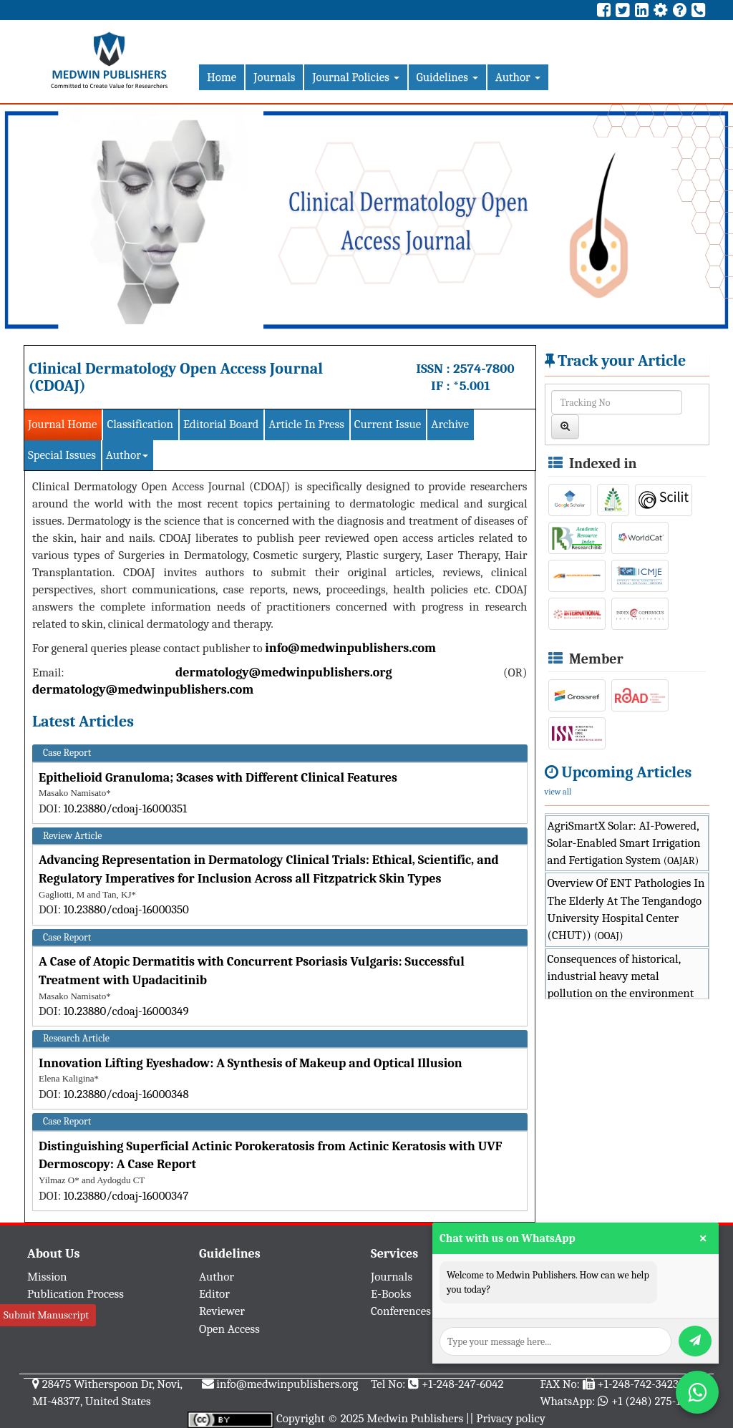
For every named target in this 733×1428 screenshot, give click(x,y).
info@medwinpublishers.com (350, 648)
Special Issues (62, 455)
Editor (214, 1294)
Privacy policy (510, 1418)
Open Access (229, 1329)
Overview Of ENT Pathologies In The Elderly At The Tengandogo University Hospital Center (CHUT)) (626, 909)
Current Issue (387, 424)
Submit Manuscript (46, 1314)
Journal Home (62, 424)
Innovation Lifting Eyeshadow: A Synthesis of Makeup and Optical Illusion (250, 1063)
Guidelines (447, 77)
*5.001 (471, 386)
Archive (450, 424)
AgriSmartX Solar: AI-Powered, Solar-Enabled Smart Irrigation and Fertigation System (624, 843)
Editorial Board (220, 424)
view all (558, 792)
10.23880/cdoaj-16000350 (126, 909)
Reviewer (222, 1311)
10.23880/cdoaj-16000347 (126, 1196)
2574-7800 (484, 369)
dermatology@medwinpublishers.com (142, 689)
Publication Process (75, 1294)
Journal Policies (355, 77)
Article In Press (306, 424)
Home (221, 77)
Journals (274, 77)
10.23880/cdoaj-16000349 (126, 1011)
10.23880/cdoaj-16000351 (126, 808)
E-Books (391, 1294)
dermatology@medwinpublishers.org (283, 672)
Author (517, 77)
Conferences (401, 1311)
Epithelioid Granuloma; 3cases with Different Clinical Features (218, 777)
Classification (140, 424)
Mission (47, 1276)
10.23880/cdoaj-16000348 (126, 1094)
